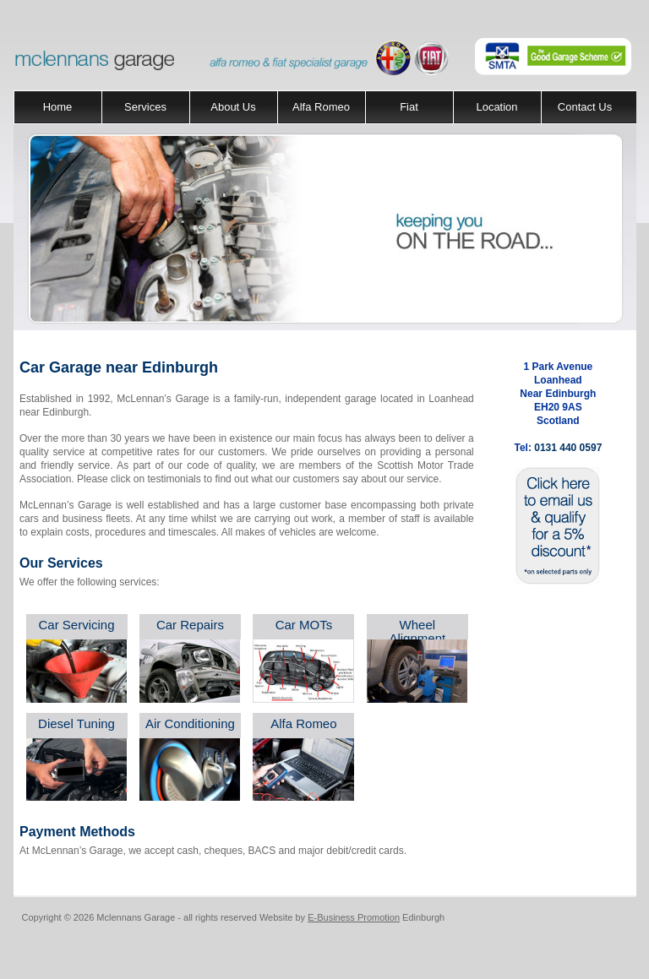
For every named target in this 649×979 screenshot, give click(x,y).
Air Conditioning (190, 723)
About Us (232, 107)
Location (496, 107)
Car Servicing (76, 624)
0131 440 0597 (568, 448)
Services (145, 107)
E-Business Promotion (354, 917)
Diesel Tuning (76, 723)
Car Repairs (190, 624)
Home (58, 107)
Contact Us (585, 107)
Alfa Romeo (321, 107)
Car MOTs (304, 624)
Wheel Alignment (417, 631)
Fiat (409, 107)
